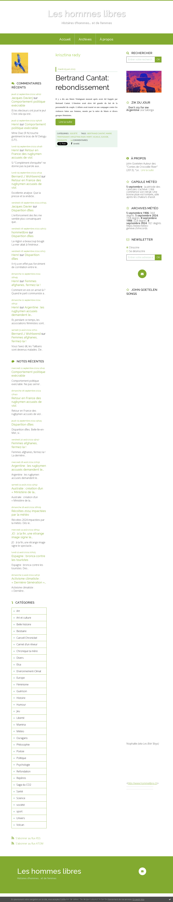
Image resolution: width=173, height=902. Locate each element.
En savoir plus (138, 899)
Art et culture (23, 617)
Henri (15, 124)
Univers (20, 818)
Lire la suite (65, 121)
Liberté (20, 718)
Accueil (65, 39)
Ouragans (22, 738)
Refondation (23, 771)
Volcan (20, 825)
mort (89, 137)
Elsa (18, 664)
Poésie (20, 751)
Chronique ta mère (27, 651)
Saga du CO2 (23, 784)
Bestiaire (21, 631)
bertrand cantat (96, 133)
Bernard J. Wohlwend (26, 176)
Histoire (20, 698)
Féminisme (22, 684)
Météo (20, 731)
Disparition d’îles (22, 210)
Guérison (21, 691)
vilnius (96, 137)
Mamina (21, 724)
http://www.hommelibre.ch (142, 783)
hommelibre (19, 232)
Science (20, 798)
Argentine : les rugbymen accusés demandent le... (27, 311)
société (20, 805)
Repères (21, 778)
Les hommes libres (86, 13)
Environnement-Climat (28, 671)
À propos (106, 39)
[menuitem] (65, 39)
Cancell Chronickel (26, 638)
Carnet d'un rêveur (27, 644)
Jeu (18, 711)
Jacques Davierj (22, 98)
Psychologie (23, 764)
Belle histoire (23, 624)
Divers (20, 658)
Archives (85, 39)
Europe (20, 677)
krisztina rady (78, 137)
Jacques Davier (21, 206)
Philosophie (23, 744)
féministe (62, 140)
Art (18, 611)
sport (19, 811)
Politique (21, 758)
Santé (19, 791)
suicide (104, 137)
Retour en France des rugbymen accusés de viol (26, 153)
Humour (21, 704)
